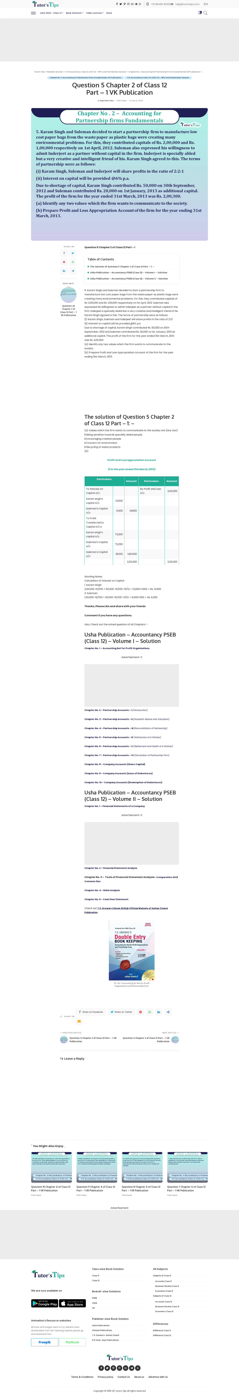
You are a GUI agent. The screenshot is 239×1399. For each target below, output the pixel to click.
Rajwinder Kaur (107, 101)
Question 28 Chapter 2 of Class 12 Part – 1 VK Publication (68, 310)
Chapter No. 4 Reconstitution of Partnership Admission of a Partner (67, 1179)
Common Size (99, 885)
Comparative (165, 881)
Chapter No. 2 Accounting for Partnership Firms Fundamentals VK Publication (85, 78)
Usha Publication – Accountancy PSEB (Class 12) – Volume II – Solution (131, 278)
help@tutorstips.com (187, 4)
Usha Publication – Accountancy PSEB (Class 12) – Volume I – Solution (131, 272)
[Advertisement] (119, 40)
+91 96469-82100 (161, 4)
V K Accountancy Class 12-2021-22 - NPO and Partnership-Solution (159, 78)
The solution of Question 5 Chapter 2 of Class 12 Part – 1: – (125, 266)
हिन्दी (206, 4)
